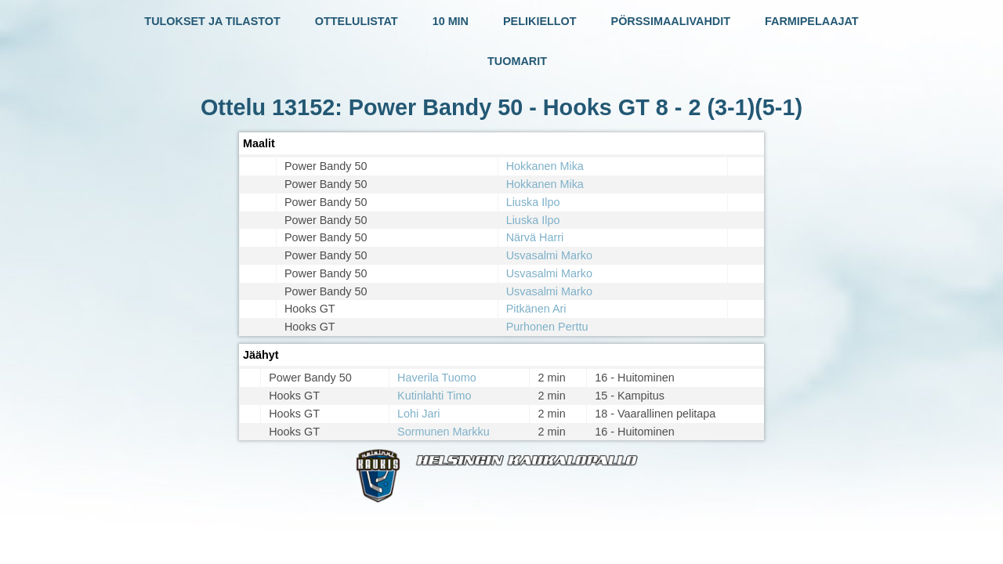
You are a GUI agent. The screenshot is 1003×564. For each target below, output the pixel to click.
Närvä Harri (535, 237)
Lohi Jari (418, 413)
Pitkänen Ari (536, 308)
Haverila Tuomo (436, 377)
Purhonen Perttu (547, 326)
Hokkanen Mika (545, 166)
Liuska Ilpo (533, 202)
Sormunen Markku (443, 431)
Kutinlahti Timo (434, 395)
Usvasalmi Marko (549, 255)
